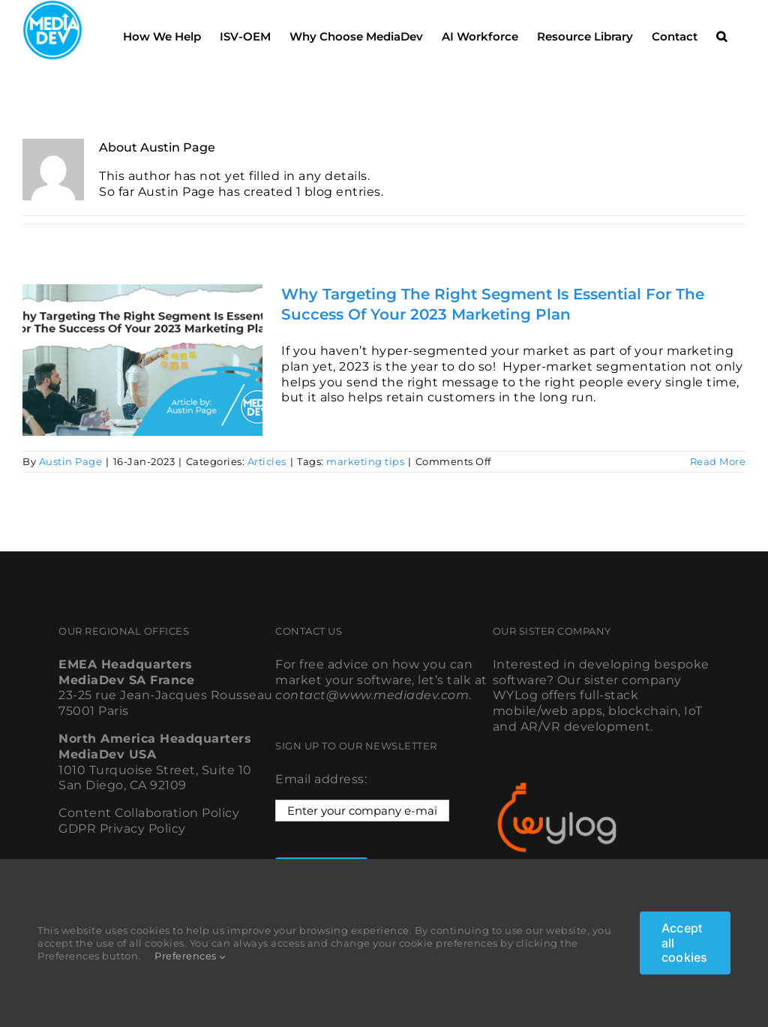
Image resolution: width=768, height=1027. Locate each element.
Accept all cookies (685, 942)
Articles (267, 461)
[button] (721, 32)
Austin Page (71, 461)
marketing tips (365, 461)
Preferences (190, 956)
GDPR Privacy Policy (122, 828)
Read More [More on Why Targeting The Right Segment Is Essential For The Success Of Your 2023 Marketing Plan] (718, 461)
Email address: (321, 779)
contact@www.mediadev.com (372, 695)
